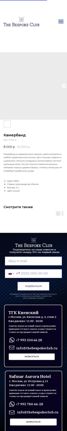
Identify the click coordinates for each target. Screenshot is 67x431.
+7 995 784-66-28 (29, 404)
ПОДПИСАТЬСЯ (33, 286)
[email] (33, 261)
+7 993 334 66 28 (29, 340)
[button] (32, 356)
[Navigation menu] (60, 21)
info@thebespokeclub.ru (37, 412)
